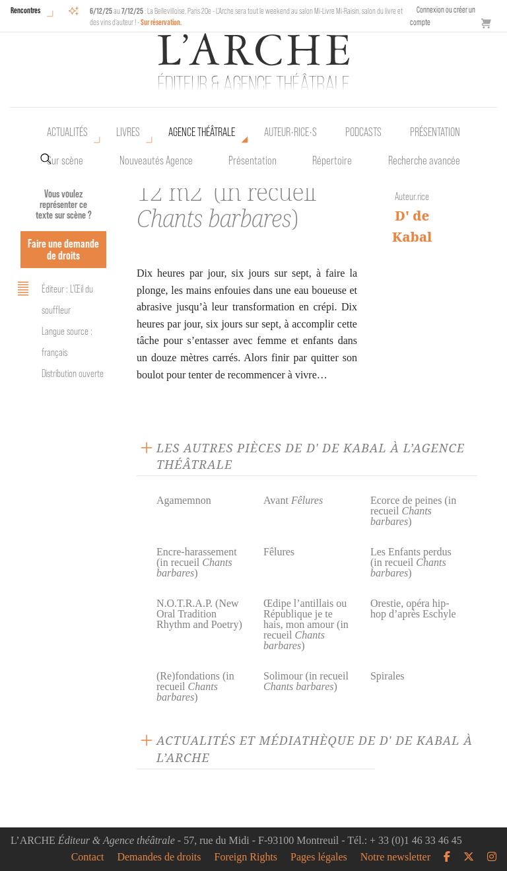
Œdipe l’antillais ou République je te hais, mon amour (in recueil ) (306, 624)
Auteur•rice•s (290, 132)
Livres (128, 132)
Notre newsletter (395, 857)
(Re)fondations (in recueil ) (195, 686)
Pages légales (318, 857)
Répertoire (332, 160)
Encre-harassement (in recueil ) (196, 562)
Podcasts (363, 132)
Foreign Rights (246, 857)
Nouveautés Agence (156, 160)
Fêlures (278, 551)
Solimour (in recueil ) (306, 681)
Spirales (387, 675)
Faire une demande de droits (63, 249)
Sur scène (65, 160)
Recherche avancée (424, 160)
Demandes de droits (159, 857)
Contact (87, 857)
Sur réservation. (161, 22)
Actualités (67, 132)
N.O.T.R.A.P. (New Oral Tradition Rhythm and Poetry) (199, 614)
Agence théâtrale (201, 132)
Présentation (252, 160)
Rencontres (25, 10)
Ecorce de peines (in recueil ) (413, 511)
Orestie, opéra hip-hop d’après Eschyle (413, 608)
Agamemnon (183, 500)
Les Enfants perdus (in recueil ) (411, 562)
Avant (293, 500)
